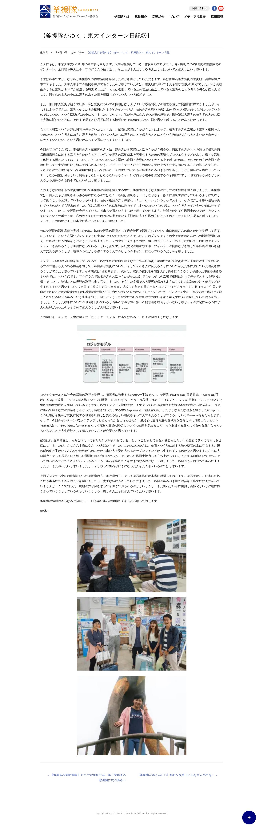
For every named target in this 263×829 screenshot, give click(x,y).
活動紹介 (158, 17)
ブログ (174, 17)
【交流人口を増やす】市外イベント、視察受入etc (115, 52)
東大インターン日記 (158, 52)
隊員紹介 (141, 17)
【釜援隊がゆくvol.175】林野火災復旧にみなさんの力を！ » (177, 775)
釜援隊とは (121, 17)
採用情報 (217, 17)
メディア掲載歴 (194, 17)
